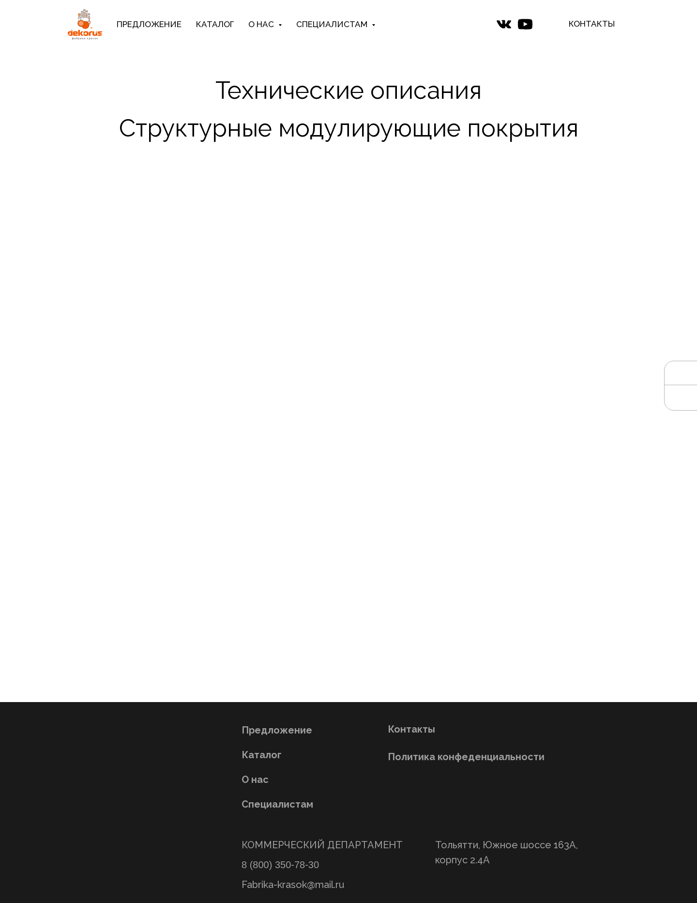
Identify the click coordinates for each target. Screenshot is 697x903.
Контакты (411, 729)
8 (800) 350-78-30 (280, 864)
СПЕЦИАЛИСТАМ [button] (332, 24)
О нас (255, 779)
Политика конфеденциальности (466, 757)
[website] (504, 24)
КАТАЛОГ (215, 24)
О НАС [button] (262, 24)
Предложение (277, 730)
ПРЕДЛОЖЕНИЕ (149, 24)
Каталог (262, 755)
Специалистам (277, 804)
